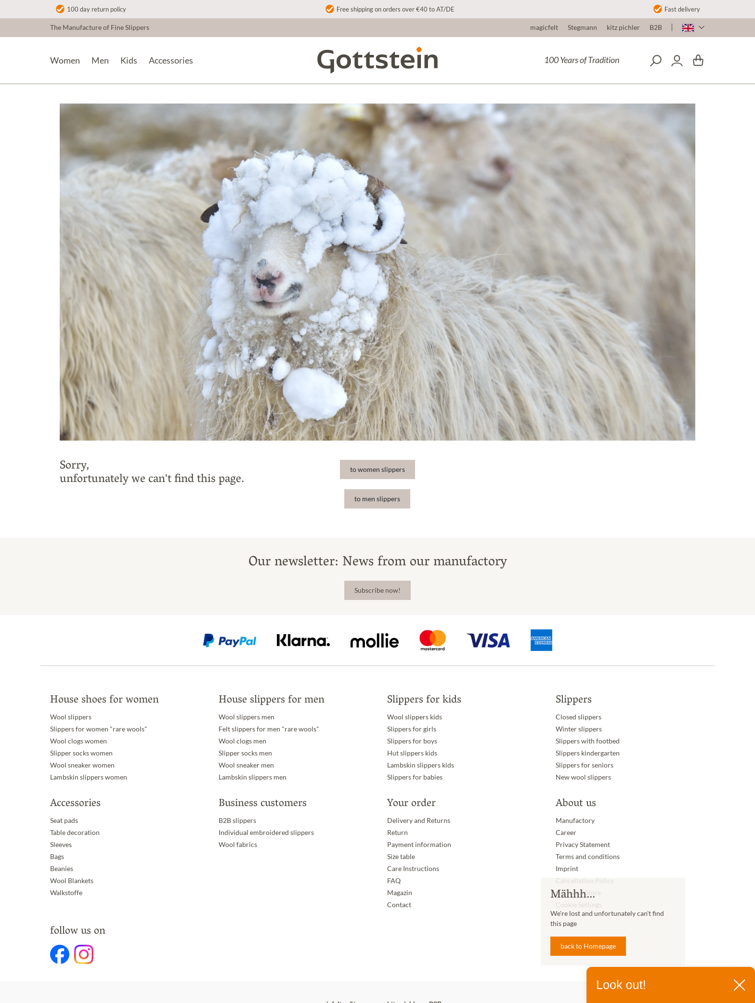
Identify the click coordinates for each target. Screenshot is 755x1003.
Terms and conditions (588, 856)
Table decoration (75, 832)
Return (397, 832)
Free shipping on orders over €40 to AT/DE (396, 9)
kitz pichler (623, 27)
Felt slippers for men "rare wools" (269, 729)
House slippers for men (272, 700)
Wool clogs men (242, 741)
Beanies (61, 869)
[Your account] (677, 60)
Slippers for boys (412, 741)
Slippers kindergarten (588, 753)
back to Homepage (588, 946)
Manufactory (575, 820)
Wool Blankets (71, 881)
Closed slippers (578, 717)
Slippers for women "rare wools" (98, 729)
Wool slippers (70, 717)
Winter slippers (579, 729)
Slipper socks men (245, 753)
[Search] (656, 60)
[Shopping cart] (698, 60)
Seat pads (64, 820)
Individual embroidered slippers (266, 832)
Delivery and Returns (418, 820)
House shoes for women (104, 700)
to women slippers (377, 469)
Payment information (419, 844)
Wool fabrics (238, 844)
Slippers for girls (411, 729)
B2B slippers (237, 820)
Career (566, 832)
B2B (656, 27)
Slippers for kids (424, 700)
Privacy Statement (583, 844)
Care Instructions (413, 869)
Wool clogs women (78, 741)
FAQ (394, 881)
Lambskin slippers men (252, 777)
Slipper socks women (81, 753)
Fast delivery (682, 9)
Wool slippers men (246, 717)
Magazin (399, 893)
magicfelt (544, 27)
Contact (399, 905)
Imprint (567, 869)
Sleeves (61, 844)
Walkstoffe (66, 893)
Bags (57, 856)
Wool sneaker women (82, 765)
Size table (401, 856)
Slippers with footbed (588, 741)
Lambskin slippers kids (420, 765)
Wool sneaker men (246, 765)
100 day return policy (96, 9)
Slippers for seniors (584, 765)
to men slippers (377, 499)
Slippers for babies (415, 777)
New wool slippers (583, 777)
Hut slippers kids (412, 753)
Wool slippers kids (414, 717)
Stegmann (582, 27)
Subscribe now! (377, 590)
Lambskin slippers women (88, 777)
